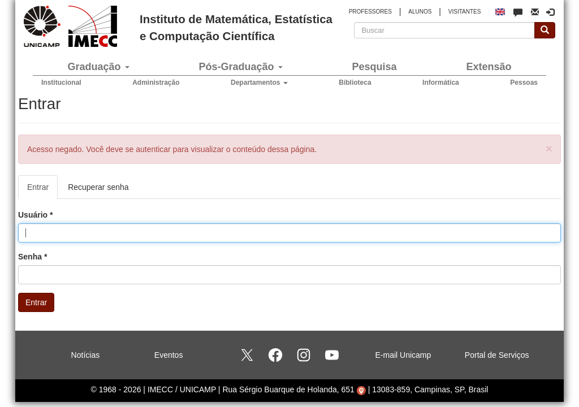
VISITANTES (464, 11)
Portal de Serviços (497, 355)
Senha (32, 256)
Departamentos (259, 82)
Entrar (42, 190)
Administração (155, 82)
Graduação (98, 66)
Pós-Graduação (240, 66)
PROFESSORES (370, 11)
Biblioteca (355, 82)
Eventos (168, 355)
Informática (440, 82)
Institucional (61, 82)
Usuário (35, 214)
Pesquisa (374, 66)
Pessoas (524, 82)
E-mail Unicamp (403, 355)
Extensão (488, 66)
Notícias (85, 355)
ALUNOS (419, 11)
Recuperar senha (98, 187)
